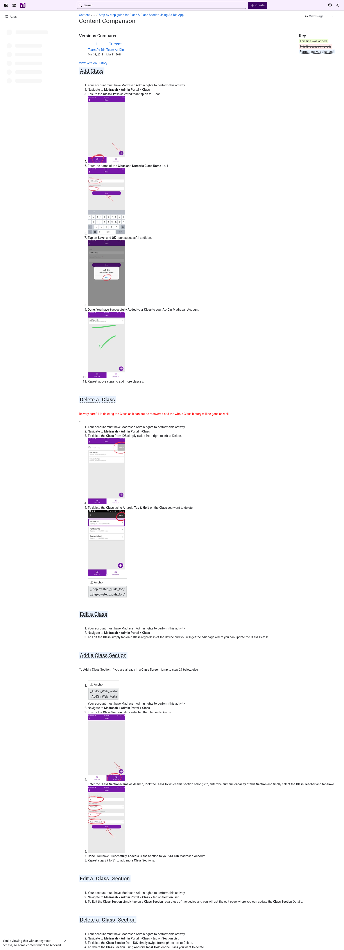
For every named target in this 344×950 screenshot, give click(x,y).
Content (84, 15)
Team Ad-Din (97, 49)
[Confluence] (22, 5)
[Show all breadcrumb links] (94, 15)
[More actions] (331, 16)
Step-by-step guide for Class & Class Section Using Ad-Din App (141, 15)
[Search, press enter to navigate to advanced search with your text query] (171, 5)
